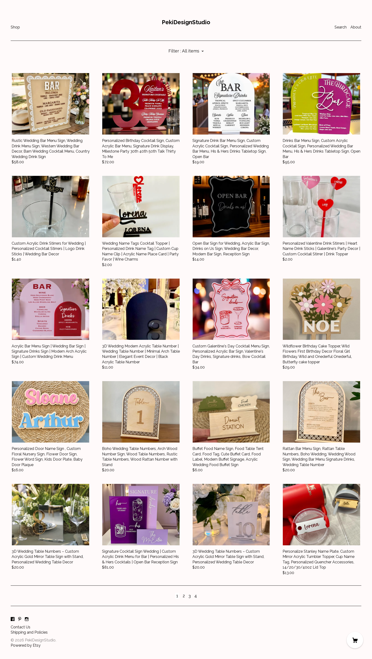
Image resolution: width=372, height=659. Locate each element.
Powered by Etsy (26, 645)
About (355, 27)
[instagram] (26, 619)
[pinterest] (20, 619)
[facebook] (12, 619)
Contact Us (20, 627)
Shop (15, 27)
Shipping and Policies (29, 632)
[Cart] (355, 640)
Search (341, 27)
